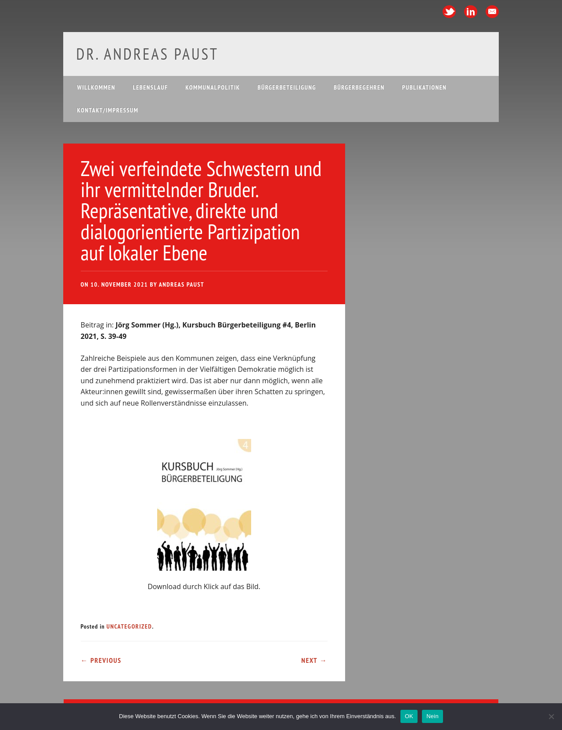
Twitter (449, 11)
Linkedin (470, 11)
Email (492, 11)
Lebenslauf (150, 87)
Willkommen (96, 87)
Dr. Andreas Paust (147, 53)
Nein (432, 716)
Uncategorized (129, 626)
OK (409, 716)
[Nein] (551, 716)
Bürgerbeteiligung (287, 87)
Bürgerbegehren (359, 87)
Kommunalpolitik (212, 87)
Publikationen (424, 87)
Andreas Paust (181, 284)
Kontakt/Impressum (108, 110)
